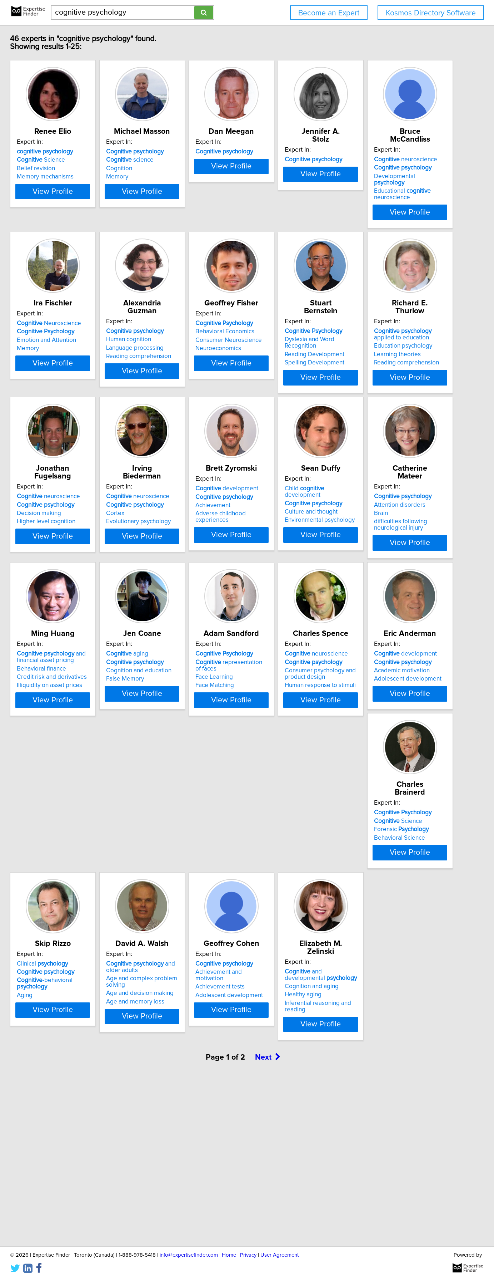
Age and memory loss (283, 1008)
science (170, 160)
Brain (261, 660)
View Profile (84, 204)
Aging (155, 995)
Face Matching (166, 832)
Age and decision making (287, 1000)
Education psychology (176, 494)
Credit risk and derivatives (396, 666)
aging (61, 807)
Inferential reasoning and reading (84, 1166)
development (71, 643)
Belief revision (59, 168)
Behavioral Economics (390, 323)
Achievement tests (385, 987)
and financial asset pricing (395, 646)
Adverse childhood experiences (82, 668)
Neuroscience (179, 315)
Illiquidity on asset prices (393, 674)
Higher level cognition (283, 504)
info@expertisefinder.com (189, 1255)
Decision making (276, 496)
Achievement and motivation (399, 979)
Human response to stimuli (289, 838)
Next (268, 1220)
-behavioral (190, 987)
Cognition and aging (67, 1149)
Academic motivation (389, 823)
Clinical (172, 970)
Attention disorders (279, 651)
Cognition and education (72, 823)
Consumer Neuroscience (394, 332)
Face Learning (165, 823)
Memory (158, 176)
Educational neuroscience (68, 343)
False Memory (59, 832)
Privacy (248, 1255)
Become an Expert (328, 13)
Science (64, 160)
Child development (185, 643)
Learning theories (170, 502)
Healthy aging (58, 1157)
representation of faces (191, 815)
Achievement (57, 660)
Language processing (282, 332)
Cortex (370, 496)
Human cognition (276, 323)
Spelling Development (69, 504)
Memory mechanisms (68, 176)
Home (229, 1255)
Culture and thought (173, 660)
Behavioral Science (65, 995)
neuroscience (71, 315)
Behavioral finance (385, 657)
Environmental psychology (182, 668)
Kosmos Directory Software (431, 13)
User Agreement (279, 1255)
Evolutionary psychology (393, 504)
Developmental (76, 332)
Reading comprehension (286, 340)
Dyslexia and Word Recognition (81, 487)
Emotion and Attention (176, 332)
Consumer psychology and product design (289, 826)
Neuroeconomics (384, 340)
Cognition (160, 168)
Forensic (67, 987)
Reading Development (69, 496)
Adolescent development (395, 832)
